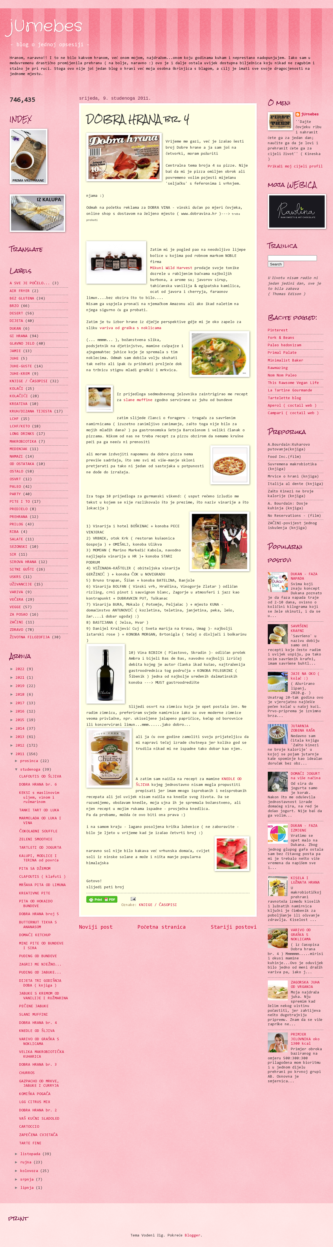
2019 (21, 686)
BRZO (14, 306)
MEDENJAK (18, 449)
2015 (21, 720)
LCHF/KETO (20, 426)
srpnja (28, 1180)
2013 (21, 737)
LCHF (14, 419)
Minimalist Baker (285, 361)
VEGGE (15, 607)
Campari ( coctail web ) (293, 413)
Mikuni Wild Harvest (171, 268)
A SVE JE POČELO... (30, 283)
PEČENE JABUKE (33, 1006)
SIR (13, 555)
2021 (21, 678)
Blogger (192, 1236)
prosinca (30, 761)
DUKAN (15, 329)
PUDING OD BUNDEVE (38, 956)
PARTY (15, 494)
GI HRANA (18, 336)
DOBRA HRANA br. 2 (38, 1110)
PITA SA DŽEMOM (34, 869)
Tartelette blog (284, 398)
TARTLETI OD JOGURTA (40, 848)
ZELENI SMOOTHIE (35, 839)
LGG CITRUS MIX (34, 1102)
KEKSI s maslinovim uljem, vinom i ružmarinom (39, 797)
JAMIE (15, 351)
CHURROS (27, 1073)
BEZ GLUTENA (22, 299)
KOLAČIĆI (19, 396)
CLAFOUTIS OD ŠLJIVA (40, 777)
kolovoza (30, 1171)
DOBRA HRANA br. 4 (38, 1023)
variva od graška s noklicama (130, 328)
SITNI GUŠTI (22, 570)
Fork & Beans (281, 338)
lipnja (28, 1188)
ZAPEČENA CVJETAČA (38, 1135)
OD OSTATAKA (22, 464)
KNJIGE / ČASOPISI (158, 905)
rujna (27, 1163)
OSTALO (16, 472)
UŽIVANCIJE (21, 585)
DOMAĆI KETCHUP (35, 935)
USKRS (15, 577)
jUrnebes (46, 26)
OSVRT (15, 479)
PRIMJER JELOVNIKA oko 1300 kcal (305, 1039)
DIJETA (16, 321)
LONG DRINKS (22, 434)
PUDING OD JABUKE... (40, 973)
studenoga (31, 770)
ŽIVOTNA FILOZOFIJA (30, 637)
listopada (31, 1154)
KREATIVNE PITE (34, 893)
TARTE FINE (30, 1143)
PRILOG (16, 524)
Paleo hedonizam (284, 345)
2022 (21, 669)
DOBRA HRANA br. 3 (38, 1065)
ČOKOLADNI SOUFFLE (38, 831)
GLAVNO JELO (22, 344)
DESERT (16, 314)
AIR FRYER (20, 291)
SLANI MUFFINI (33, 1015)
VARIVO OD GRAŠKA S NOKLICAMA (301, 934)
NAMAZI (16, 457)
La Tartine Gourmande (290, 391)
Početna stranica (162, 927)
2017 (21, 703)
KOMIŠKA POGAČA (35, 1094)
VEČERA (16, 600)
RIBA (14, 532)
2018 (21, 695)
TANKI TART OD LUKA (39, 810)
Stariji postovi (234, 927)
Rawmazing (278, 368)
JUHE (14, 359)
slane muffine (137, 400)
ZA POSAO (18, 615)
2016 (21, 712)
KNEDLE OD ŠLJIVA (37, 1031)
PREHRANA (18, 517)
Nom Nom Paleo (282, 376)
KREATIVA (18, 404)
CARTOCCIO (29, 1127)
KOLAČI (16, 389)
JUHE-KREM (20, 374)
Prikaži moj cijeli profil (295, 167)
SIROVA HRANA (23, 562)
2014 (21, 729)
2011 (21, 754)
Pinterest (278, 330)
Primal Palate (282, 353)
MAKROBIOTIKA (23, 442)
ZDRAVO (16, 630)
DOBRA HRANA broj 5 (39, 914)
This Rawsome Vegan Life (293, 383)
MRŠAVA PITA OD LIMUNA (42, 885)
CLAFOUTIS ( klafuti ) (42, 877)
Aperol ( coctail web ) (292, 406)
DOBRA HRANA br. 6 (38, 785)
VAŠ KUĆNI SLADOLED (39, 1119)
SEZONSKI (18, 547)
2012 (21, 746)
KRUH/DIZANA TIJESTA (31, 412)
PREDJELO (18, 509)
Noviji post (96, 927)
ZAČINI (16, 622)
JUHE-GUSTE (21, 366)
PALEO (15, 487)
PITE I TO (20, 502)
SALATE (16, 539)
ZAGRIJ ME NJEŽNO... (40, 965)
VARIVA (16, 592)
